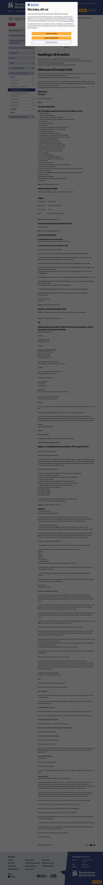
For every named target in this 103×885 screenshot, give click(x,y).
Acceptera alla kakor (51, 33)
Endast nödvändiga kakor (51, 38)
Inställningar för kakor (51, 42)
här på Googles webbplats (67, 21)
